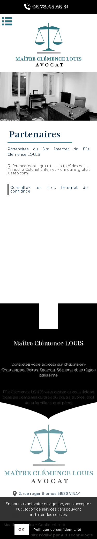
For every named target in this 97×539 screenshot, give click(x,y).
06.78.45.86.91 (45, 7)
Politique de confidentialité (57, 529)
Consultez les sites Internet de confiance (49, 189)
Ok (21, 529)
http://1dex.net (72, 166)
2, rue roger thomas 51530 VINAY (45, 495)
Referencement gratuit (29, 166)
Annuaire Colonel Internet (32, 169)
